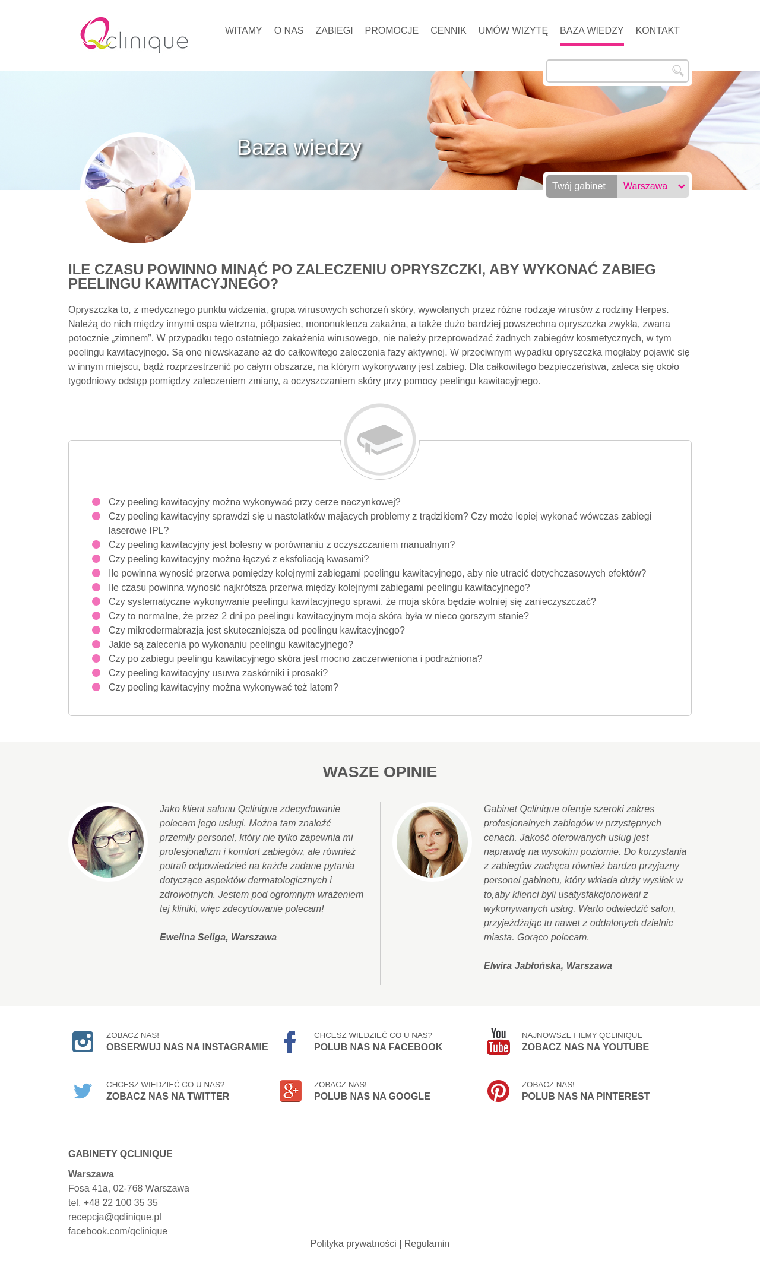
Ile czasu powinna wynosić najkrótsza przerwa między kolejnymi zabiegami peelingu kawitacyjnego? (319, 587)
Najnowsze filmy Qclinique (585, 1041)
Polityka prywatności (354, 1244)
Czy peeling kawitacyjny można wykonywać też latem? (223, 687)
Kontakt (658, 31)
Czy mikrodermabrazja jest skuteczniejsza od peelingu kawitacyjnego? (257, 630)
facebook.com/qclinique (117, 1231)
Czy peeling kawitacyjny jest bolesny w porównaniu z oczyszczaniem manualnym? (282, 545)
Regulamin (426, 1244)
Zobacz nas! (187, 1041)
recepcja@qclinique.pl (115, 1217)
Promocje (392, 31)
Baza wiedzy (592, 31)
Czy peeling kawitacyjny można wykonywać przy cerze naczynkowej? (255, 502)
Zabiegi (334, 31)
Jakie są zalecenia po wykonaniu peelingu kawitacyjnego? (231, 644)
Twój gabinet (579, 186)
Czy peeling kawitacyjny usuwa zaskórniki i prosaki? (218, 673)
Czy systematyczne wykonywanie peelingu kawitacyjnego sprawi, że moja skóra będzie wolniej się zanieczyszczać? (352, 602)
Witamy (243, 31)
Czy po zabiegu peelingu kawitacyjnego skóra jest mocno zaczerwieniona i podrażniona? (296, 659)
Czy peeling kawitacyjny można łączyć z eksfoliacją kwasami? (239, 559)
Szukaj (678, 70)
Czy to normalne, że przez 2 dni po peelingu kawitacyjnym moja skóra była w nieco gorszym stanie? (319, 616)
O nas (289, 31)
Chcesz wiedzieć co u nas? (378, 1041)
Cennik (448, 31)
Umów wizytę (513, 31)
